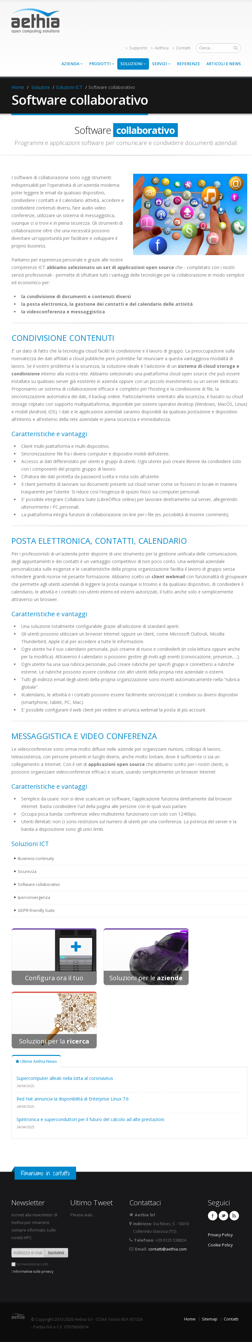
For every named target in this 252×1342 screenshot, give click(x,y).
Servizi (161, 63)
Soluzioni (133, 63)
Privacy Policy (220, 1235)
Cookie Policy (220, 1245)
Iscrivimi (56, 1252)
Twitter (223, 1215)
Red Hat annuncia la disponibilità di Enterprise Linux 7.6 (72, 1099)
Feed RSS (234, 1215)
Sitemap (209, 1319)
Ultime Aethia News (36, 1061)
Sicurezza (27, 871)
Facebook (212, 1215)
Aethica (160, 48)
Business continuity (36, 858)
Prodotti (101, 63)
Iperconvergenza (34, 897)
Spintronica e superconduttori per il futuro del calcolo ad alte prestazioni (90, 1119)
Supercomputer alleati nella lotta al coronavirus (64, 1078)
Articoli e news (223, 63)
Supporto (136, 48)
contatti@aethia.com (167, 1249)
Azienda (72, 63)
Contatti (181, 48)
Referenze (188, 63)
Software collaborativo (39, 884)
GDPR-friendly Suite (36, 910)
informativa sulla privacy (33, 1271)
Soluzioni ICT (69, 87)
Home (17, 87)
